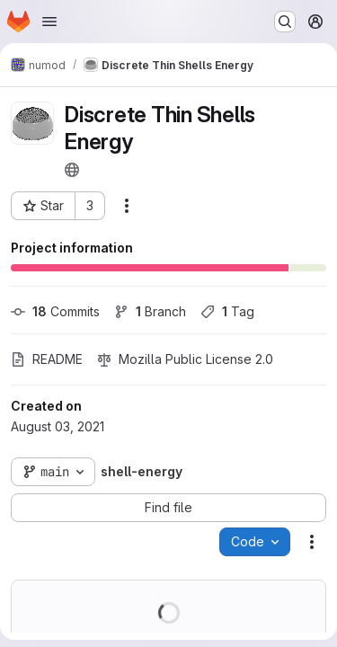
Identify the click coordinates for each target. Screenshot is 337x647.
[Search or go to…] (285, 21)
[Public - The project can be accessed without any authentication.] (72, 170)
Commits (55, 311)
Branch (150, 311)
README (47, 359)
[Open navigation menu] (49, 21)
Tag (227, 311)
